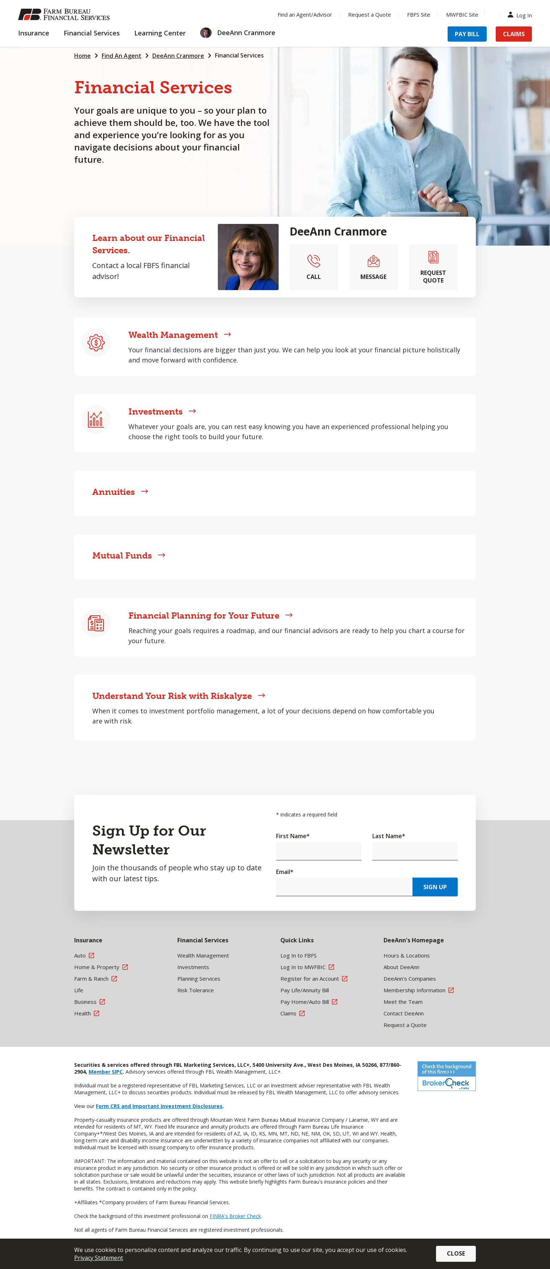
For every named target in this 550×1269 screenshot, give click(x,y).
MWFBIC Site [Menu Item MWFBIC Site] (462, 14)
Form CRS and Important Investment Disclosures (159, 1106)
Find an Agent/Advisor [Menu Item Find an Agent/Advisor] (305, 14)
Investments (162, 411)
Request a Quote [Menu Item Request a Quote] (369, 14)
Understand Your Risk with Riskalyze (178, 696)
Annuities (120, 492)
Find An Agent (121, 56)
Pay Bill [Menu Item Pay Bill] (467, 34)
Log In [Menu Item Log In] (521, 14)
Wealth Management (179, 335)
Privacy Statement (98, 1258)
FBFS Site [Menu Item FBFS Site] (418, 14)
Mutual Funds (128, 555)
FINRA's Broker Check (235, 1216)
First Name (293, 836)
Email (284, 872)
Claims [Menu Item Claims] (514, 34)
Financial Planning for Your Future (210, 615)
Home (82, 56)
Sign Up (435, 887)
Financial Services (239, 55)
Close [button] (456, 1253)
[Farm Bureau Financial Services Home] (65, 14)
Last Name (388, 836)
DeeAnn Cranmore (178, 56)
